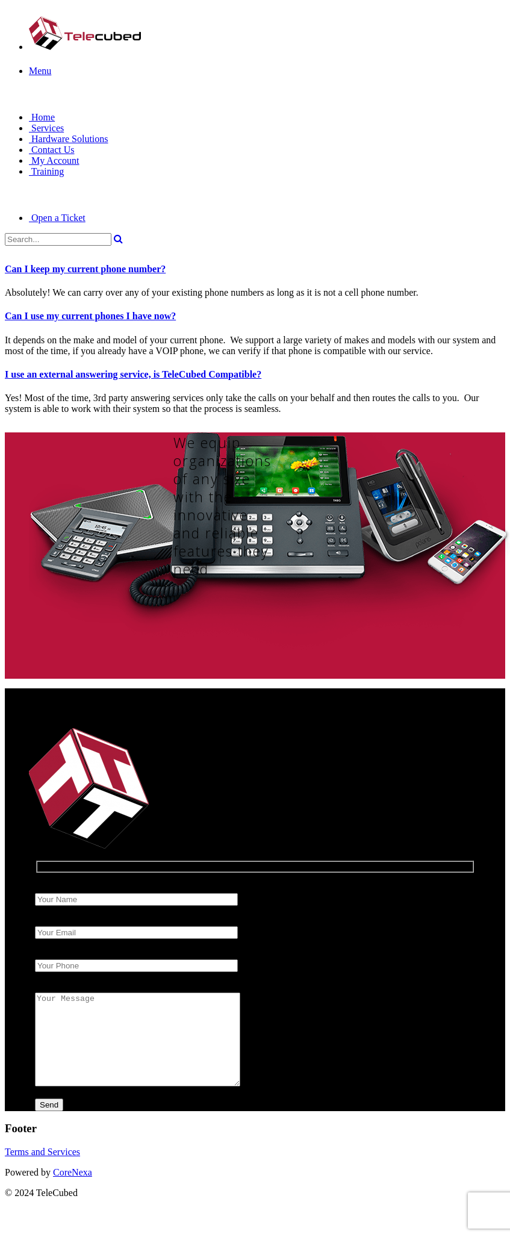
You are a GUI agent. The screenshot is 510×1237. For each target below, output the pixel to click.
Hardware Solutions (68, 139)
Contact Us (52, 150)
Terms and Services (42, 1170)
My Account (54, 160)
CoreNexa (72, 1190)
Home (42, 117)
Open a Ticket (57, 218)
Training (46, 171)
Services (46, 128)
